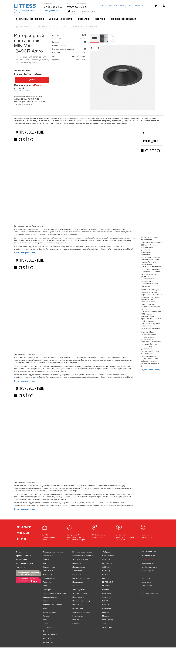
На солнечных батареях (82, 601)
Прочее (46, 601)
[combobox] (38, 85)
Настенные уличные (81, 578)
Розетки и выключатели (123, 19)
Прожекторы (77, 582)
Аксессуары (84, 19)
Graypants (106, 597)
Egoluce (105, 578)
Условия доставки (22, 91)
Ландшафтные (78, 567)
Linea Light (106, 608)
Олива (45, 623)
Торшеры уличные (80, 559)
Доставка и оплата (24, 563)
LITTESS (24, 6)
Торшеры (47, 589)
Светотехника (108, 556)
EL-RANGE (106, 586)
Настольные (48, 571)
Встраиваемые (49, 567)
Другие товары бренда (24, 253)
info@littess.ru (52, 10)
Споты (45, 586)
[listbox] (88, 647)
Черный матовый (50, 635)
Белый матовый (49, 612)
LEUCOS (105, 605)
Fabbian (105, 589)
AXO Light (106, 567)
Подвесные (48, 556)
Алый (45, 608)
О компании (21, 552)
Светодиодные (79, 571)
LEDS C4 (106, 601)
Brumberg (106, 571)
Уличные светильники (61, 19)
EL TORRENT (107, 582)
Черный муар (48, 638)
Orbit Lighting (107, 620)
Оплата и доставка (136, 5)
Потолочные (77, 608)
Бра (44, 563)
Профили (47, 582)
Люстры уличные (79, 593)
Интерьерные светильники (30, 19)
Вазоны (75, 623)
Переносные (78, 597)
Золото (46, 616)
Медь (45, 620)
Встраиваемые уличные (82, 556)
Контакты (20, 567)
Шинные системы (50, 597)
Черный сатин (49, 642)
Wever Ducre (107, 627)
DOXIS (105, 574)
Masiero (105, 612)
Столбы (75, 586)
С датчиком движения (82, 612)
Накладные (47, 574)
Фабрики (100, 19)
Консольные (77, 616)
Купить (32, 79)
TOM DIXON (107, 623)
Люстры (46, 559)
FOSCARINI (106, 593)
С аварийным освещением (54, 593)
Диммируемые (49, 578)
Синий (45, 631)
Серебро (47, 627)
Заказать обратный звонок (112, 5)
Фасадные (76, 574)
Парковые (76, 563)
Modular (105, 616)
